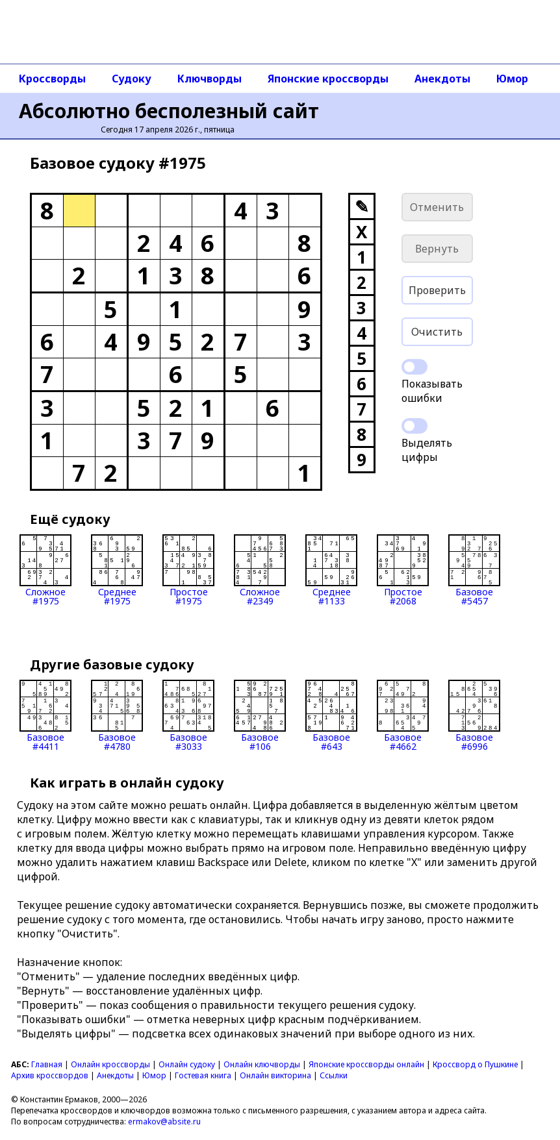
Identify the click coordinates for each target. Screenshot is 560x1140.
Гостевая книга (203, 1075)
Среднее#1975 (117, 570)
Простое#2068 (403, 570)
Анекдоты (442, 78)
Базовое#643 (331, 715)
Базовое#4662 (403, 715)
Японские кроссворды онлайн (366, 1064)
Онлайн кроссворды (110, 1064)
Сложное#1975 (45, 570)
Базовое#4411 (45, 715)
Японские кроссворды (328, 78)
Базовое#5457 (474, 570)
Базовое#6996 (474, 715)
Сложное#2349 (260, 570)
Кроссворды (52, 78)
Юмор (512, 78)
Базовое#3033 (188, 715)
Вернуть (437, 249)
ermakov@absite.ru (164, 1121)
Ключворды (209, 78)
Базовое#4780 (117, 715)
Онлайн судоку (187, 1064)
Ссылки (334, 1075)
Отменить (437, 207)
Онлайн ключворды (261, 1064)
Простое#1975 (188, 570)
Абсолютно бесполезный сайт (169, 110)
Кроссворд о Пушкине (475, 1064)
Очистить (437, 332)
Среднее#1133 (331, 570)
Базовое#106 (260, 715)
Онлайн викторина (275, 1075)
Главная (46, 1064)
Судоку (131, 78)
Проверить (437, 290)
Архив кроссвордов (49, 1075)
